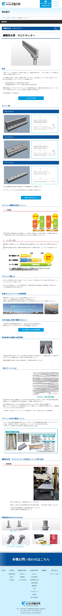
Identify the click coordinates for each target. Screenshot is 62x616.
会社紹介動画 (34, 582)
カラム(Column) (22, 579)
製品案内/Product (22, 570)
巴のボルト (22, 574)
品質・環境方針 (34, 597)
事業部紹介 (34, 585)
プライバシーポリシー (55, 574)
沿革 (34, 588)
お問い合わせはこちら (31, 197)
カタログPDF (32, 98)
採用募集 (44, 570)
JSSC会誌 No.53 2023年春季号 (31, 329)
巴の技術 (11, 570)
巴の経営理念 (34, 577)
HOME (3, 17)
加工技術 (12, 579)
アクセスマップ (34, 591)
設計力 (11, 577)
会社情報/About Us (34, 579)
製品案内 (8, 17)
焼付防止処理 (12, 574)
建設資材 (14, 17)
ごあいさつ (34, 574)
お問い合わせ (54, 570)
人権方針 (34, 594)
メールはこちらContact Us (45, 4)
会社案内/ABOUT (34, 570)
